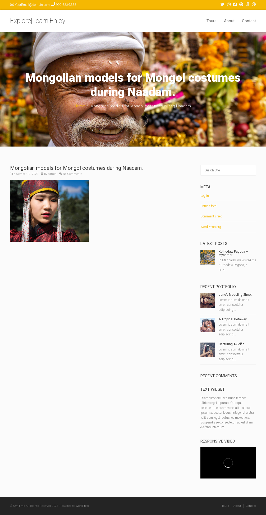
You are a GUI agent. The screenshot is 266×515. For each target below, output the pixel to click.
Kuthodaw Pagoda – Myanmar (233, 253)
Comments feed (211, 216)
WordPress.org (210, 227)
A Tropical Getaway (233, 319)
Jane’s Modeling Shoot (235, 295)
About (229, 21)
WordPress (83, 506)
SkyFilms (19, 506)
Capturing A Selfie (231, 344)
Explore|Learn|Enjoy (37, 21)
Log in (204, 196)
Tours (212, 21)
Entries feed (208, 206)
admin (52, 174)
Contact (249, 21)
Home (79, 106)
